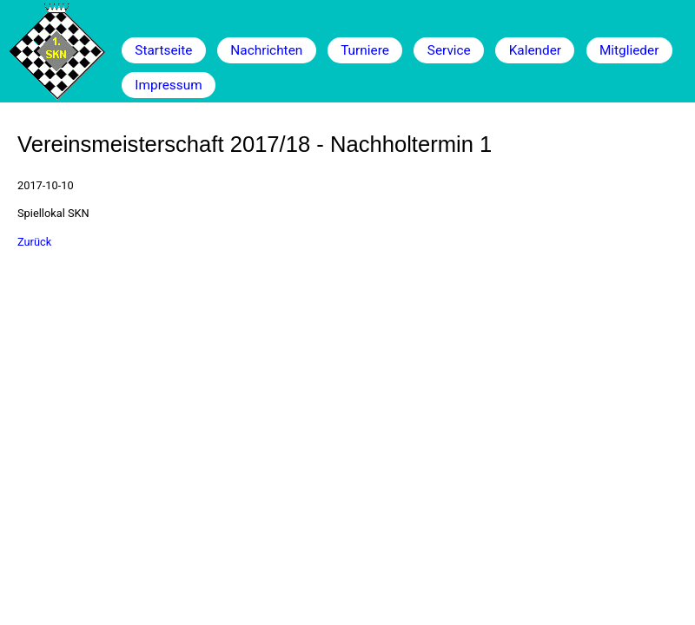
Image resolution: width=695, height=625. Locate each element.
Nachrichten (266, 50)
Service (449, 50)
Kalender (535, 50)
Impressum (168, 85)
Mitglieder (629, 50)
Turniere (365, 50)
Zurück (34, 241)
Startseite (163, 50)
